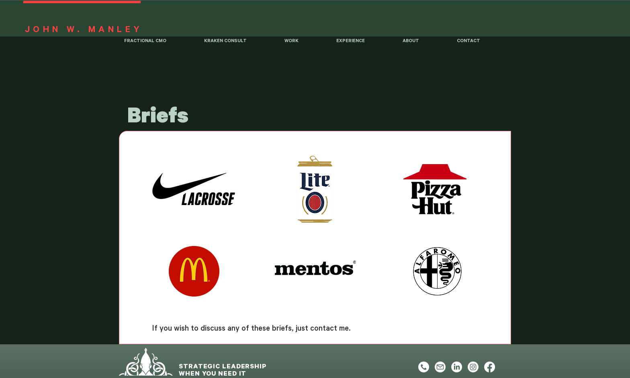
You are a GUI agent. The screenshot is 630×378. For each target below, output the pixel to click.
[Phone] (423, 367)
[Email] (440, 367)
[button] (304, 43)
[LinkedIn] (456, 367)
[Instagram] (473, 367)
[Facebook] (489, 367)
